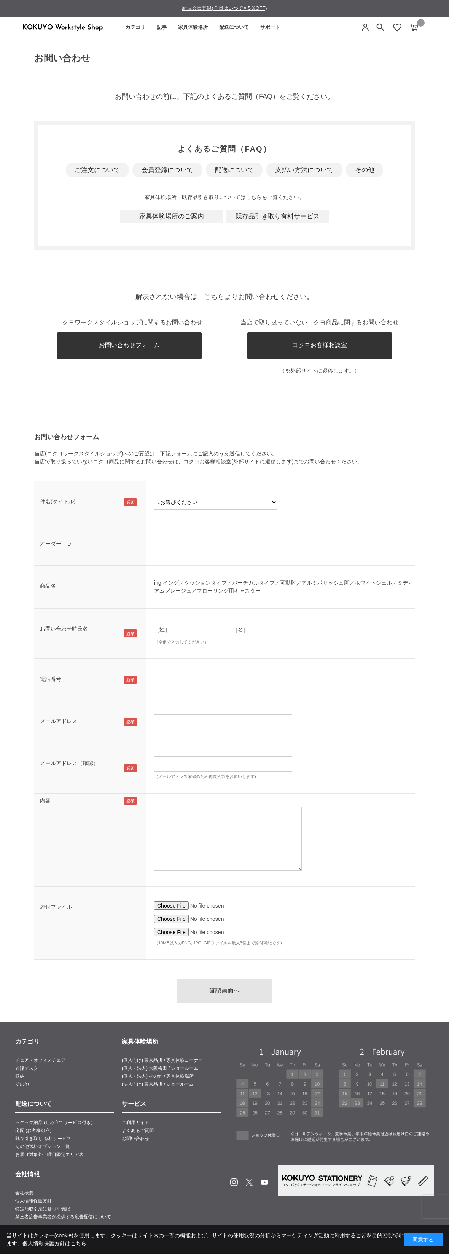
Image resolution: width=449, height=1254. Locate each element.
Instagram (234, 1182)
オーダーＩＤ (56, 544)
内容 (45, 800)
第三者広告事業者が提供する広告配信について (63, 1216)
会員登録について (167, 170)
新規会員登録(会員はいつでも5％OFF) (224, 8)
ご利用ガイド (135, 1122)
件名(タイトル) (57, 501)
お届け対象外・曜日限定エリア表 (49, 1154)
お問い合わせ (135, 1138)
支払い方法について (304, 170)
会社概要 (24, 1192)
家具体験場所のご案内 (171, 216)
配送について (234, 27)
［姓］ (162, 629)
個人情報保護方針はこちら (54, 1243)
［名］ (240, 629)
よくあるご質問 (138, 1130)
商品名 (48, 586)
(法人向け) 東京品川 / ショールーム (158, 1084)
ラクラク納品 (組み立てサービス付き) (53, 1122)
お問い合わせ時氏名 (64, 629)
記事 (162, 27)
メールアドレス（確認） (69, 763)
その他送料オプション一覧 (42, 1146)
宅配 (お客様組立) (33, 1130)
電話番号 (50, 679)
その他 (364, 170)
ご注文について (97, 170)
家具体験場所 (193, 27)
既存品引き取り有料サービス (278, 216)
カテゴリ (135, 27)
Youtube (264, 1182)
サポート (270, 27)
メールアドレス (58, 721)
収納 (19, 1076)
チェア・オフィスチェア (40, 1060)
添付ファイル (56, 907)
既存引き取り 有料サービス (43, 1138)
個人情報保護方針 (33, 1200)
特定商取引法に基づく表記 (42, 1208)
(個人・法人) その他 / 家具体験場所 (158, 1076)
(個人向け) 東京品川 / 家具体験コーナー (162, 1060)
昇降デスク (26, 1068)
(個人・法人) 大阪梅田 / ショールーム (160, 1068)
